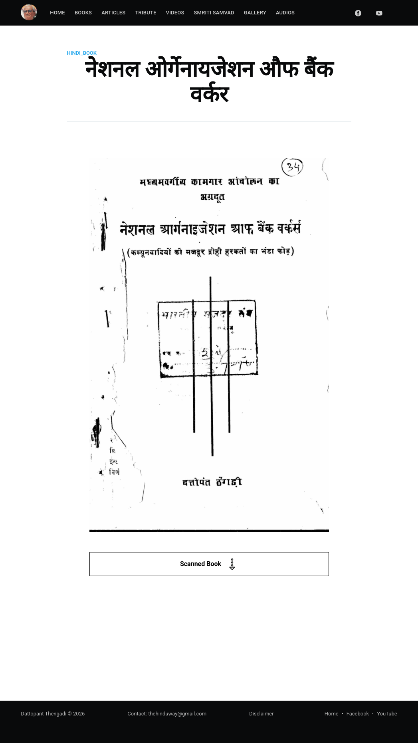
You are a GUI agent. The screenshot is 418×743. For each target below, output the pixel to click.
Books (83, 13)
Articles (113, 13)
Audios (285, 13)
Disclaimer (261, 714)
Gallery (255, 13)
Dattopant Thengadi (43, 714)
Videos (175, 13)
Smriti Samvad (214, 13)
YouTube (387, 714)
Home (57, 13)
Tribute (145, 13)
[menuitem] (57, 13)
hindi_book (82, 53)
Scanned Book (209, 564)
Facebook (358, 714)
